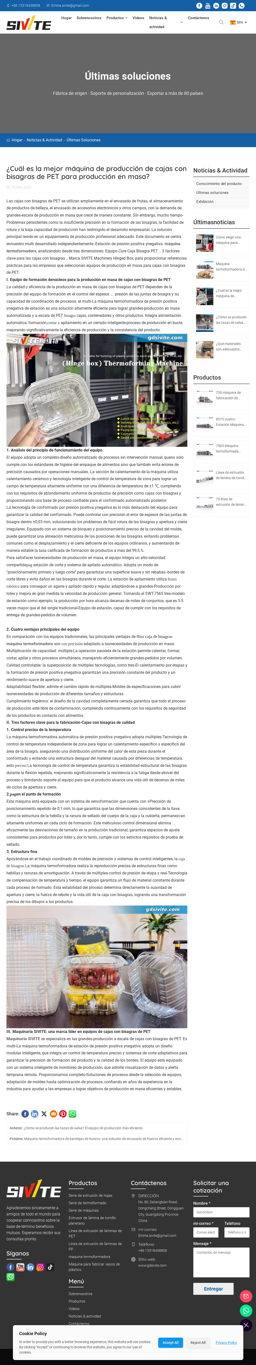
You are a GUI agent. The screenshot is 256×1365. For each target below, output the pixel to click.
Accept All (171, 1343)
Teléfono (232, 1225)
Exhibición (204, 203)
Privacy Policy (226, 1343)
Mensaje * (202, 1245)
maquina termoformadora (89, 1258)
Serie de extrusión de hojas (90, 1197)
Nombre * (201, 1205)
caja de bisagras (158, 638)
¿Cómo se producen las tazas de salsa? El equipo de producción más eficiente (83, 1130)
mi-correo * (203, 1225)
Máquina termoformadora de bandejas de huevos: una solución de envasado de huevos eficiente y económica (108, 1140)
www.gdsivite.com (152, 1267)
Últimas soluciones (84, 140)
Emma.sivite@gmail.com (157, 1237)
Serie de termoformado (87, 1204)
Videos (138, 18)
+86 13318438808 (152, 1252)
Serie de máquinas (84, 1212)
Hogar (66, 18)
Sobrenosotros (89, 18)
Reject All (198, 1343)
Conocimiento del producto (219, 185)
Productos (117, 17)
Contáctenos (198, 18)
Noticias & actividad (166, 22)
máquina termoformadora (29, 645)
